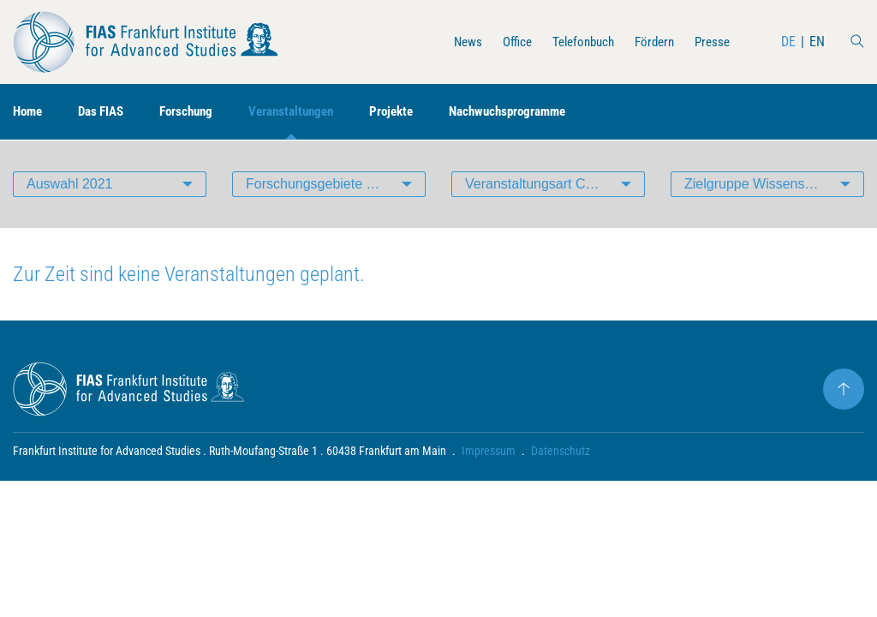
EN (817, 41)
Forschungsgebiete (336, 184)
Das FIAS (106, 112)
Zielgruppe (767, 184)
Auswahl (70, 184)
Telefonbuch (574, 41)
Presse (711, 41)
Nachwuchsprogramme (535, 112)
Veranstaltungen (307, 112)
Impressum (489, 451)
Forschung (196, 112)
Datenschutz (560, 451)
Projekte (412, 112)
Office (504, 41)
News (453, 41)
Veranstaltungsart (555, 184)
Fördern (650, 41)
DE (788, 41)
